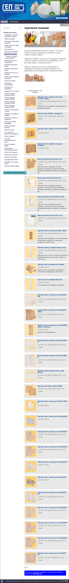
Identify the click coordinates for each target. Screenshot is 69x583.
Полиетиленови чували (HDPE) (9, 98)
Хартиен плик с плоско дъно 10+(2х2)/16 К (52, 431)
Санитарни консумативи (8, 84)
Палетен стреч (9, 130)
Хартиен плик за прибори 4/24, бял (50, 279)
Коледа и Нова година (11, 166)
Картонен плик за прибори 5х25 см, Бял (52, 247)
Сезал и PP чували (10, 152)
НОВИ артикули (9, 39)
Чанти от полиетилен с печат (11, 110)
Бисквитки (54, 581)
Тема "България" (10, 81)
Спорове (60, 581)
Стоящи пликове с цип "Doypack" (11, 57)
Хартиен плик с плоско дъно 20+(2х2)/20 (52, 477)
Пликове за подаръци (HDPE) (11, 114)
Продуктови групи (10, 32)
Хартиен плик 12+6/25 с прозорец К (50, 113)
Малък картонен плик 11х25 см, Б (49, 178)
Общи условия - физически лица (14, 581)
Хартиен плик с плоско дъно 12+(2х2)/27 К (52, 507)
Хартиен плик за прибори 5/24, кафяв (51, 264)
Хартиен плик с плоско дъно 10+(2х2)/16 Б (53, 416)
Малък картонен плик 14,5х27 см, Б (50, 215)
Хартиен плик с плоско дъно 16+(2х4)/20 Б (53, 462)
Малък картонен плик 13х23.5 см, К (50, 159)
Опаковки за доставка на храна (11, 42)
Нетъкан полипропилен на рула (10, 140)
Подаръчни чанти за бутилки (11, 73)
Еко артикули (8, 49)
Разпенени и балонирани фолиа (10, 149)
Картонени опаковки (11, 52)
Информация (13, 21)
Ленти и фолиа (9, 136)
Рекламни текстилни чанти (11, 162)
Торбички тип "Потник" (11, 91)
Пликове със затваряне (8, 88)
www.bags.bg (37, 574)
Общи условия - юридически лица (33, 581)
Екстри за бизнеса (10, 157)
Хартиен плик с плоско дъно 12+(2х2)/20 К (52, 447)
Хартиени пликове (10, 54)
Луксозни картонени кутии (11, 69)
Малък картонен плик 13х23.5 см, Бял (51, 196)
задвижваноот (65, 581)
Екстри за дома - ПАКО (10, 145)
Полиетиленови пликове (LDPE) (9, 102)
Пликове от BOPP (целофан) (10, 122)
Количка (65, 25)
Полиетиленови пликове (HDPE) (9, 94)
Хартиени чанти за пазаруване (10, 61)
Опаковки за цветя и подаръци (11, 118)
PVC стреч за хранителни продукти (11, 133)
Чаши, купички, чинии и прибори (11, 46)
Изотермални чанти (11, 159)
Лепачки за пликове (11, 155)
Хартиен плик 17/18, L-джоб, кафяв (50, 386)
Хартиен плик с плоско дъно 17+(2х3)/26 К (52, 523)
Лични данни (46, 581)
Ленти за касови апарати (9, 126)
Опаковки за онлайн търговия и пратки (11, 35)
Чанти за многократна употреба (11, 77)
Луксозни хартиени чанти (10, 65)
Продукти (4, 21)
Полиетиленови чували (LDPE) (9, 106)
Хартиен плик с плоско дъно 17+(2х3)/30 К (52, 538)
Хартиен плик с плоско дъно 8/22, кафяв (52, 230)
